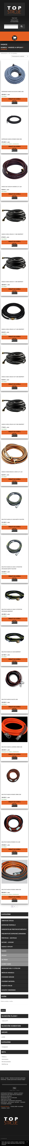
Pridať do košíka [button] (14, 99)
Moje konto (14, 18)
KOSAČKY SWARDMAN (8, 990)
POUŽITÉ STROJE (7, 985)
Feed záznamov (5, 1059)
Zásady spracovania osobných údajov (16, 1079)
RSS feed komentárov (6, 1061)
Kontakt (7, 1078)
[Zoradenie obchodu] (19, 56)
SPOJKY (4, 955)
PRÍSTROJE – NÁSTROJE (9, 938)
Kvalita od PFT (5, 1020)
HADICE (4, 951)
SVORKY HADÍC (6, 964)
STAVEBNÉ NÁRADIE (8, 977)
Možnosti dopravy (5, 1106)
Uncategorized (5, 1047)
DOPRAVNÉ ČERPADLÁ (9, 925)
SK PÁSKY (5, 959)
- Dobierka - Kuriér (5, 1108)
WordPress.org (5, 1064)
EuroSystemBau (14, 21)
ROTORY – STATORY (8, 942)
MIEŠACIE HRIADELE (8, 972)
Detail (14, 101)
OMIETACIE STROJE (8, 920)
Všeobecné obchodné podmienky (17, 1078)
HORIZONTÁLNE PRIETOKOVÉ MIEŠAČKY (14, 929)
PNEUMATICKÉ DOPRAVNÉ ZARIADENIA (14, 933)
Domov (4, 47)
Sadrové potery (14, 20)
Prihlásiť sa (4, 1056)
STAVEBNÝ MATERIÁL (8, 981)
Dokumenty (3, 1079)
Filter (14, 1088)
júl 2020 (3, 1037)
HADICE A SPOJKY (15, 47)
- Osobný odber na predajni (16, 1106)
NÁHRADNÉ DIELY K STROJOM (11, 968)
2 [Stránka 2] (14, 906)
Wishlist (15, 102)
